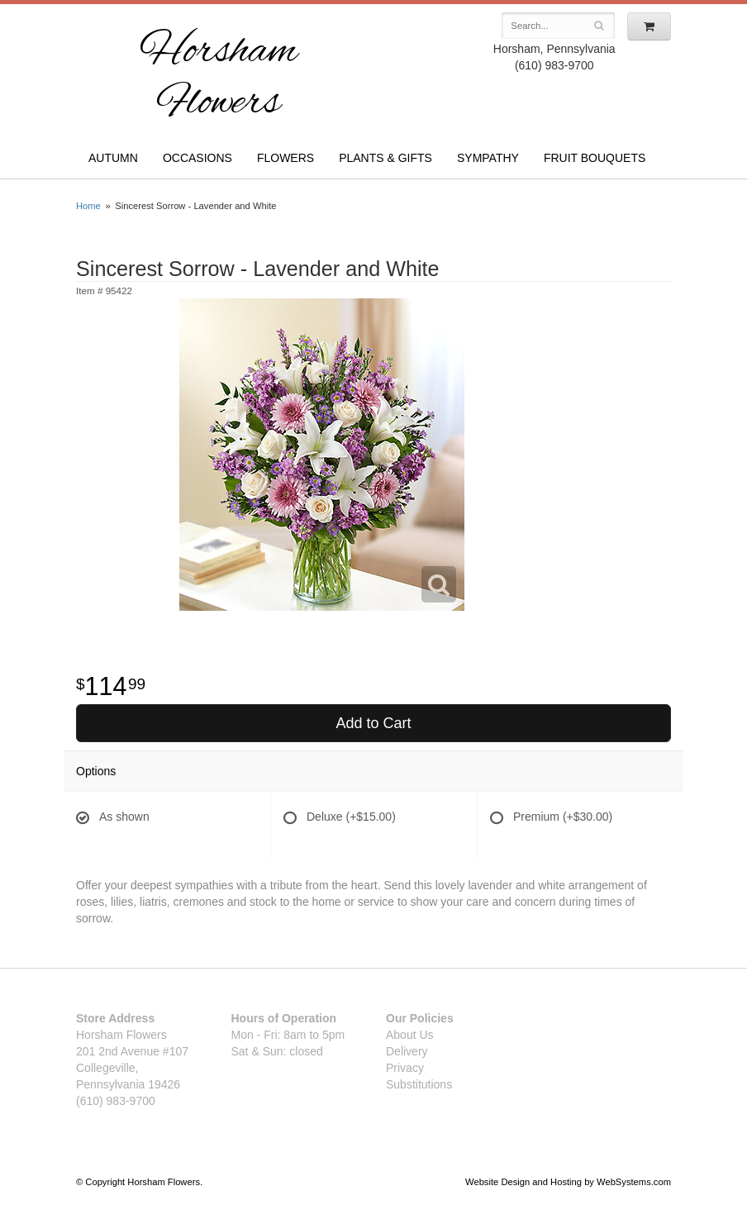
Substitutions (419, 1084)
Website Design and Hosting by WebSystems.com (568, 1182)
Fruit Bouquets (594, 157)
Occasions (197, 157)
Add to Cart (373, 723)
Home (88, 206)
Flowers (285, 157)
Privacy (405, 1067)
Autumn (113, 157)
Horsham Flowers (218, 78)
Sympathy (488, 157)
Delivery (407, 1051)
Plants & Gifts (385, 157)
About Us (410, 1034)
